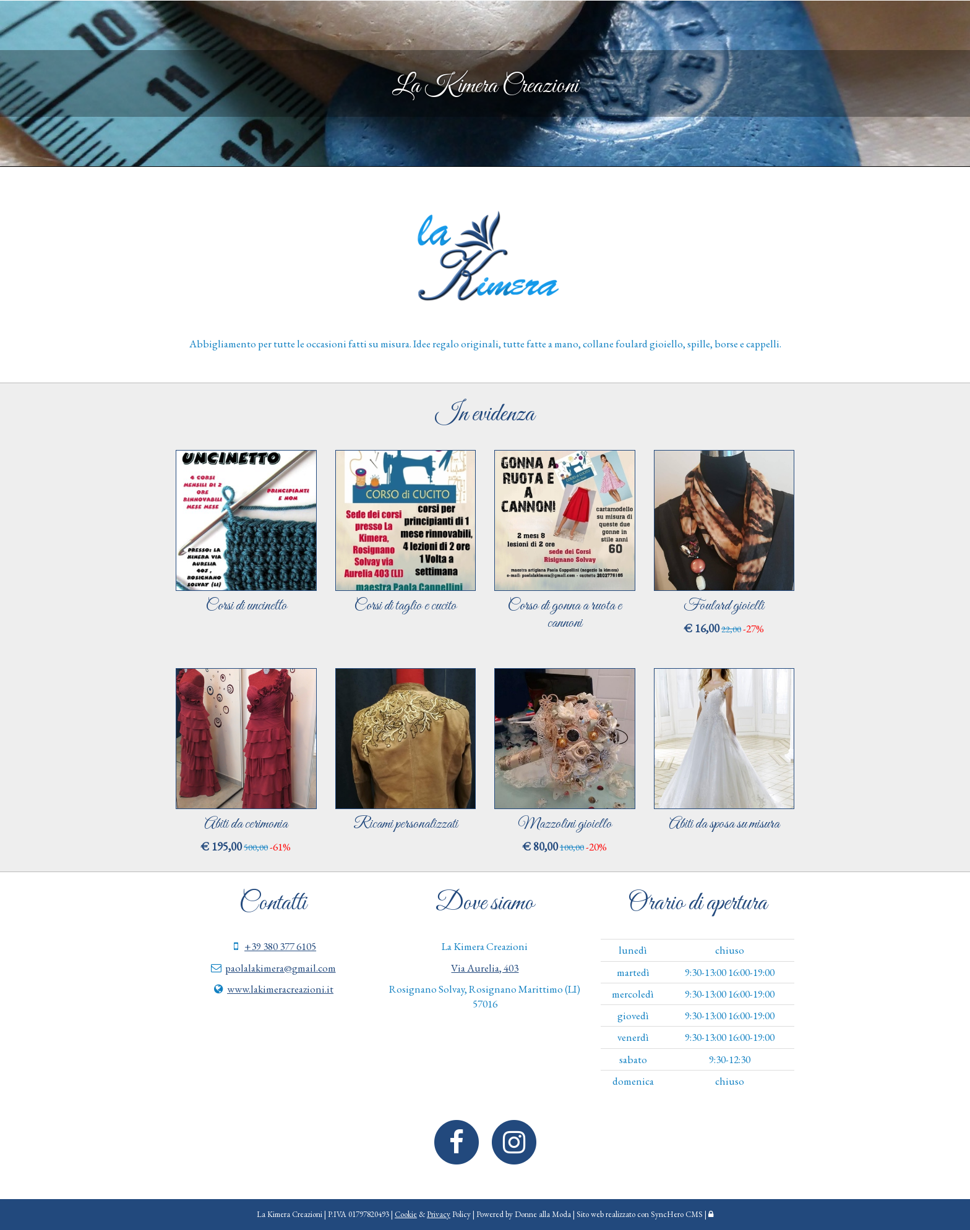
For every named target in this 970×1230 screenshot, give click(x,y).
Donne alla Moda (543, 1214)
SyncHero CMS (677, 1214)
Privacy (438, 1214)
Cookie (406, 1214)
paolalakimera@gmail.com (280, 968)
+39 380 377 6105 (280, 946)
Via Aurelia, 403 (484, 968)
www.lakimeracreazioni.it (280, 989)
